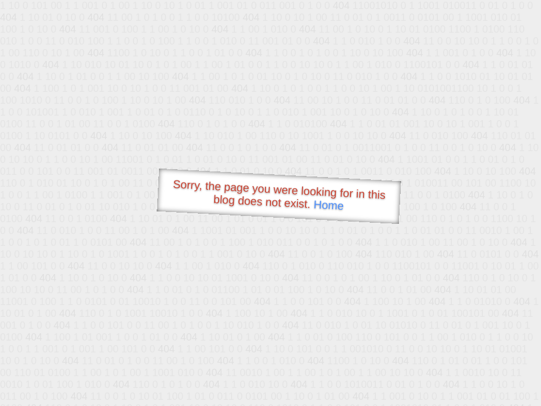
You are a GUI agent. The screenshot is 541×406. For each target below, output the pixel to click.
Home (328, 205)
